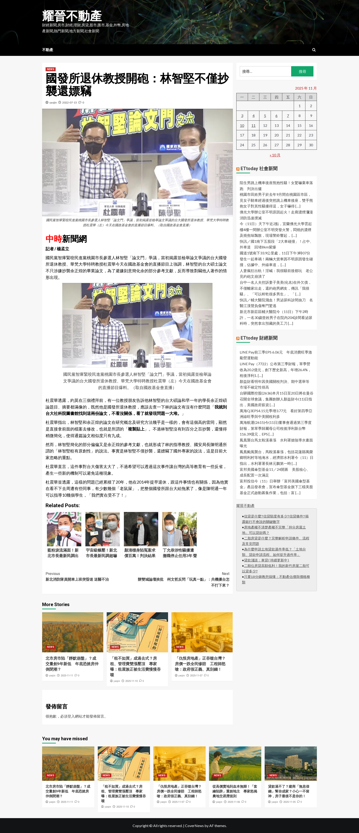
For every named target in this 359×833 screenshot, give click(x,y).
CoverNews (194, 825)
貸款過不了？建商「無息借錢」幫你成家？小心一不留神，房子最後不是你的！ (288, 791)
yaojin (53, 102)
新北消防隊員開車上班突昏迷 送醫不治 (91, 576)
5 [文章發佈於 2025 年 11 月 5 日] (265, 115)
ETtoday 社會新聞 (259, 168)
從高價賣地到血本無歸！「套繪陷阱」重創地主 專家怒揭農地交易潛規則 (234, 791)
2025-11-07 (196, 675)
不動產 (47, 50)
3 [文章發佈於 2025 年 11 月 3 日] (242, 115)
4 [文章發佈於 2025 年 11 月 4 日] (254, 115)
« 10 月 (275, 155)
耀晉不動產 (72, 16)
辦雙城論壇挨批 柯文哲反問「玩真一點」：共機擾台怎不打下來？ (183, 579)
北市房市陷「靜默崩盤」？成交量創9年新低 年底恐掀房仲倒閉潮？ (72, 664)
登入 (71, 716)
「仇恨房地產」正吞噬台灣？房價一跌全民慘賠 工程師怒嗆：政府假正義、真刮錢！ (200, 664)
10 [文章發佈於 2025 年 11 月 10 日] (242, 125)
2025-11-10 (131, 681)
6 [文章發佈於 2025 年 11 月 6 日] (276, 115)
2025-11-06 (234, 801)
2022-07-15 (69, 102)
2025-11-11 (67, 675)
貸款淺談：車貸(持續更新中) (266, 561)
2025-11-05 (289, 801)
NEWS (50, 69)
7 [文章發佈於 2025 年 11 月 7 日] (288, 115)
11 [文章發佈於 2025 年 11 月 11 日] (253, 125)
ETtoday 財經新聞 (259, 338)
